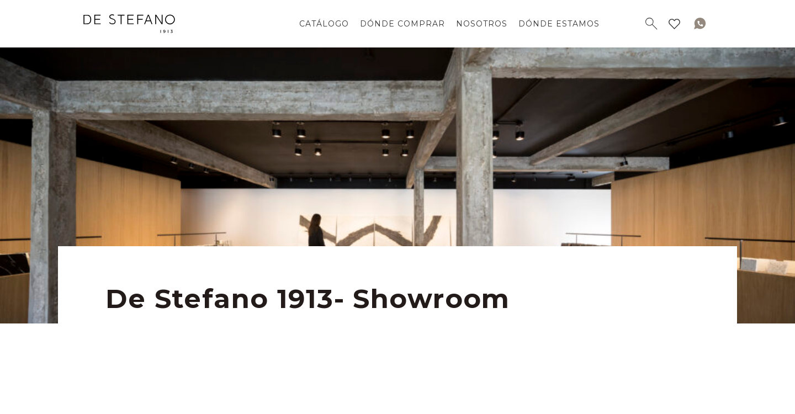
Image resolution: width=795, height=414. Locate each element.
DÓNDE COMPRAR (402, 24)
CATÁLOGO (324, 24)
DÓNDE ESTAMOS (559, 24)
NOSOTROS (481, 24)
